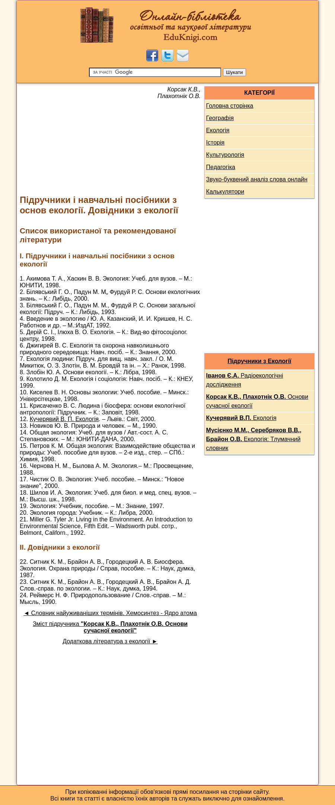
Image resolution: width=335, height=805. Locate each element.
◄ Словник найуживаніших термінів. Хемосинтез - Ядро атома (110, 613)
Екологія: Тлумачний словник (254, 439)
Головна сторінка (229, 106)
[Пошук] (155, 72)
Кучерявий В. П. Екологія (64, 419)
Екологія (218, 130)
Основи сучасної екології (257, 401)
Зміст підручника (110, 627)
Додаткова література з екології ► (110, 641)
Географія (220, 118)
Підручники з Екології (259, 361)
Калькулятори (225, 191)
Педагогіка (220, 167)
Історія (215, 142)
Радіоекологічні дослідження (244, 380)
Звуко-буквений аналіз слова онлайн (257, 179)
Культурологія (225, 155)
